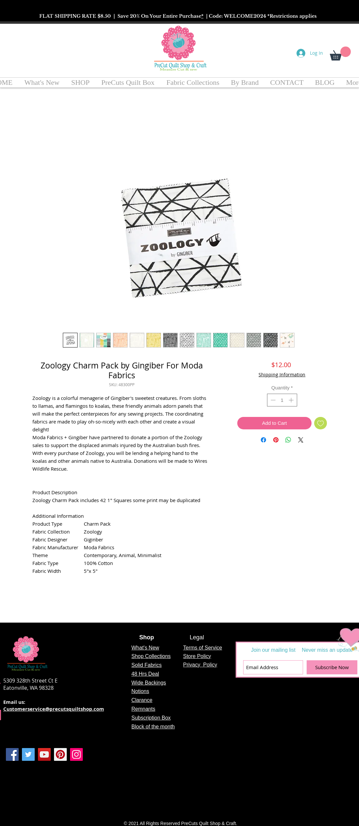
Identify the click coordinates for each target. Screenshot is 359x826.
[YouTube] (44, 754)
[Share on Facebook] (263, 440)
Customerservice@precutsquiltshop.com (53, 708)
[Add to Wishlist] (320, 423)
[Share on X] (301, 440)
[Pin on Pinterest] (276, 440)
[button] (340, 54)
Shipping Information (282, 374)
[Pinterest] (60, 754)
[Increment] (291, 400)
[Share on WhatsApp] (288, 440)
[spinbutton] (282, 400)
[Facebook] (12, 754)
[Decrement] (272, 400)
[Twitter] (28, 754)
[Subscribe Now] (332, 667)
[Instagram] (76, 754)
